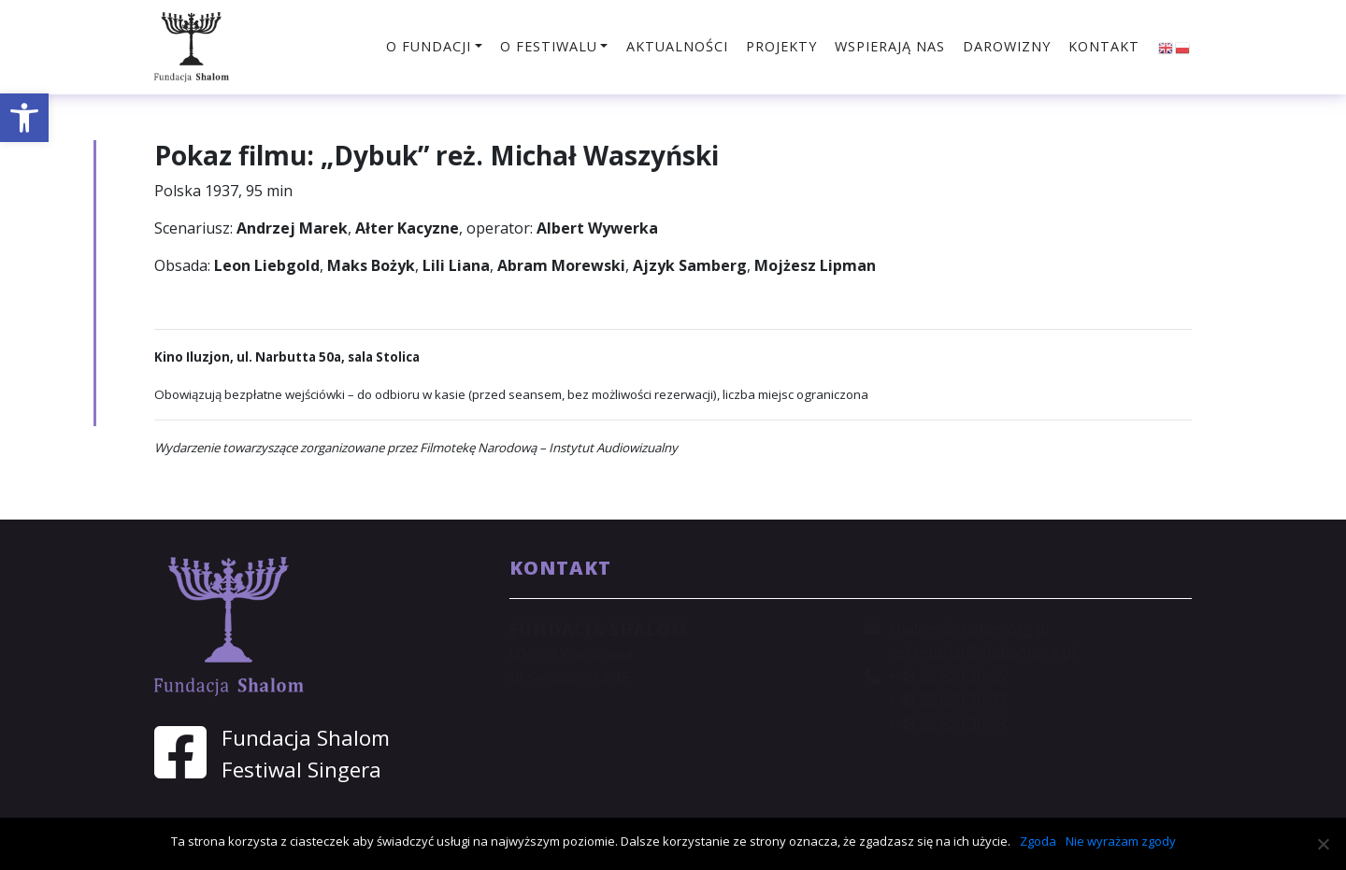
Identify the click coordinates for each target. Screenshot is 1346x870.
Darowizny (1007, 46)
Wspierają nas (890, 46)
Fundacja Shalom (306, 737)
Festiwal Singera (301, 769)
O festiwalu (548, 46)
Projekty (781, 46)
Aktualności (677, 46)
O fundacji (428, 46)
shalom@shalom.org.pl (969, 629)
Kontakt (1103, 46)
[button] (24, 117)
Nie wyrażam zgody (1121, 841)
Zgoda (1038, 841)
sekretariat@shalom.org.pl (982, 652)
